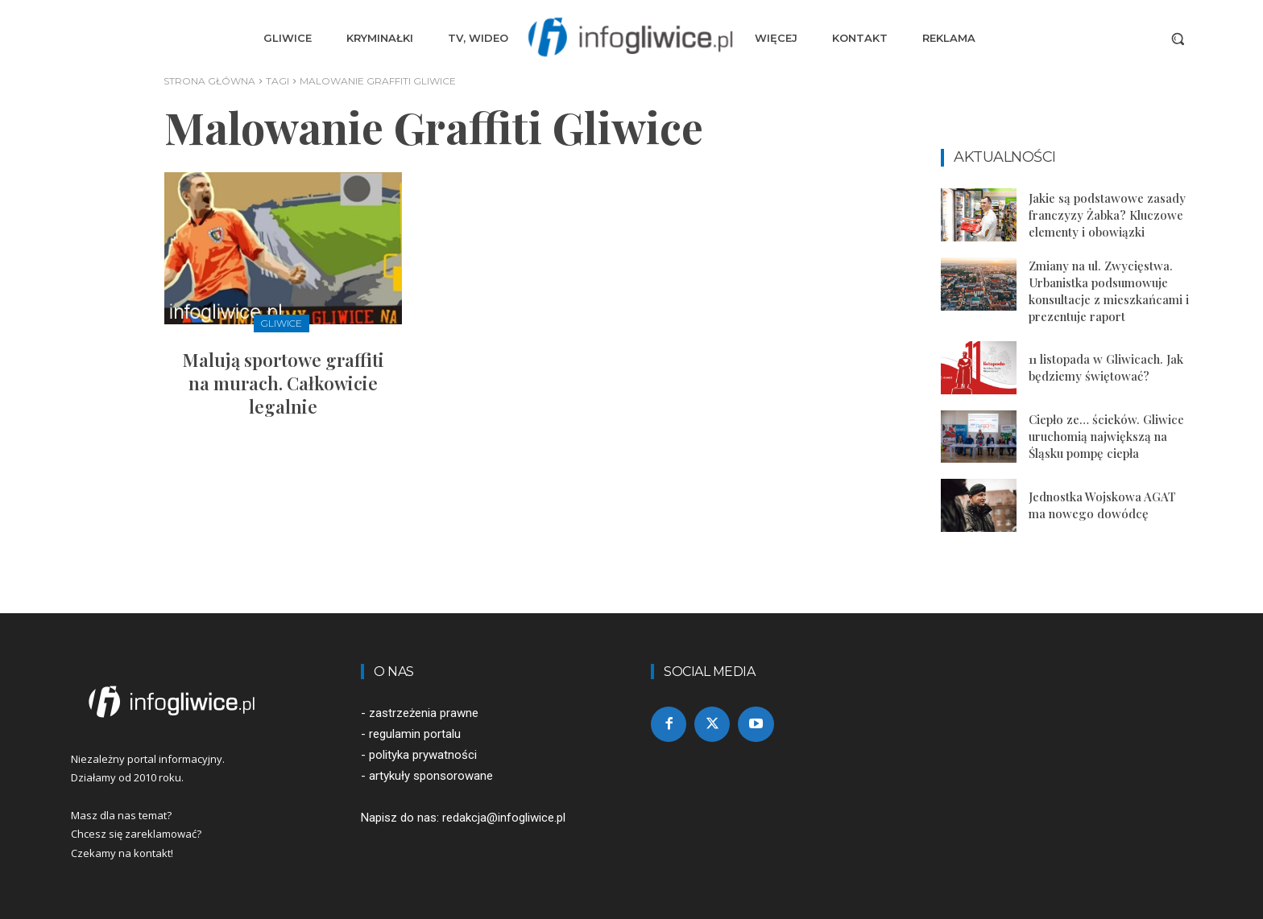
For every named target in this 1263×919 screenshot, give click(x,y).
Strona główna (209, 81)
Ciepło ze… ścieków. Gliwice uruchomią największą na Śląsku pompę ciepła (1106, 436)
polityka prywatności (423, 755)
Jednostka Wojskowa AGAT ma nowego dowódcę (1102, 504)
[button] (1177, 38)
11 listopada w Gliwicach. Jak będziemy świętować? (1106, 367)
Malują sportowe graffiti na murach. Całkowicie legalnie (283, 383)
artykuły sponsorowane (431, 776)
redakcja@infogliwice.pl (503, 817)
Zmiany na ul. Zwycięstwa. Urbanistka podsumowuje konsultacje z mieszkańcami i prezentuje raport (1109, 291)
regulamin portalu (415, 734)
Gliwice (281, 323)
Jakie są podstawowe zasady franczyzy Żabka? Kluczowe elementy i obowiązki (1107, 215)
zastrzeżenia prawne (423, 713)
